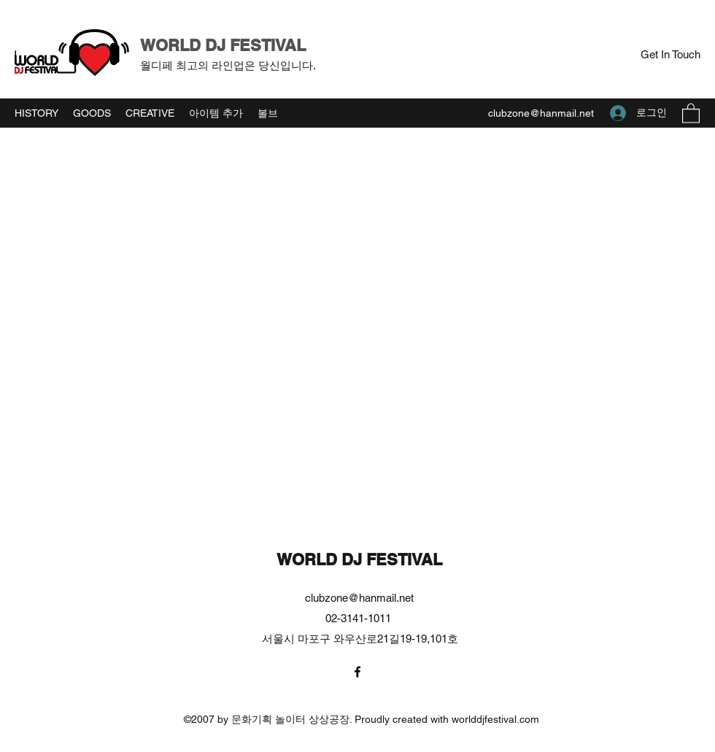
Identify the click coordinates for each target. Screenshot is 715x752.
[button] (670, 55)
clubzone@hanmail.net (541, 113)
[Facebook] (357, 671)
